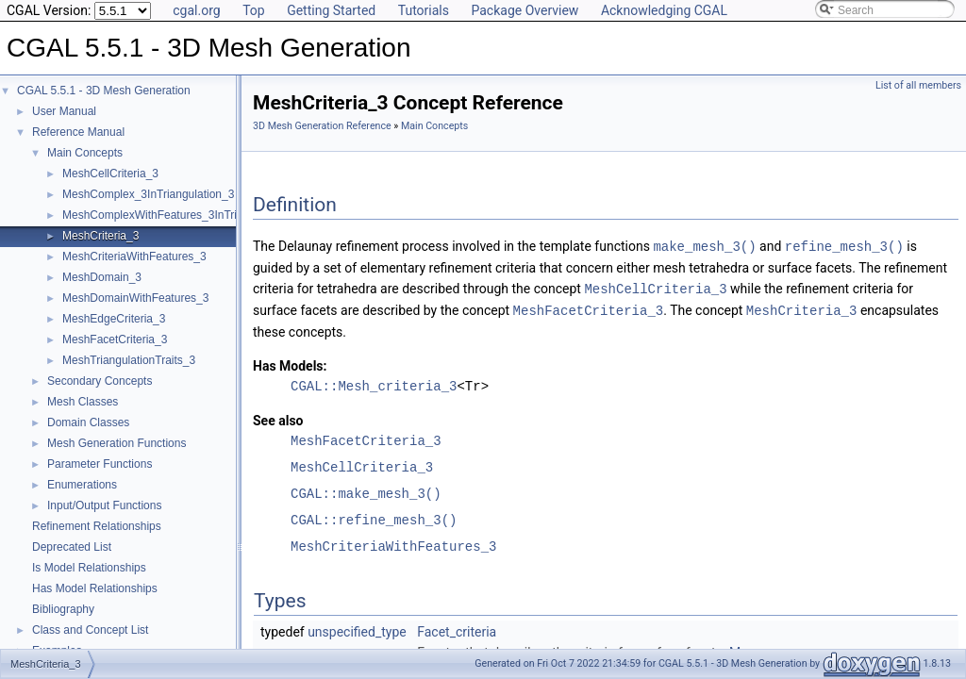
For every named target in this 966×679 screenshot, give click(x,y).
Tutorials (423, 10)
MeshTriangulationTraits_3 (128, 360)
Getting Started (331, 10)
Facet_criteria (456, 629)
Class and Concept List (90, 630)
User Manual (64, 111)
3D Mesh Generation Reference (322, 126)
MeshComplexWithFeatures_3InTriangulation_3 (182, 215)
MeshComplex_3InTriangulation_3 (148, 194)
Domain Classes (88, 422)
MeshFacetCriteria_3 (114, 339)
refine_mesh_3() (844, 246)
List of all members (918, 85)
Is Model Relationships (89, 567)
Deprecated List (71, 547)
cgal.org (196, 10)
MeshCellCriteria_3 (110, 173)
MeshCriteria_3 (100, 235)
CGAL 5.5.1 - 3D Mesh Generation (104, 90)
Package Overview (524, 10)
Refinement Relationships (96, 526)
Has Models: (290, 363)
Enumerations (82, 484)
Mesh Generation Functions (116, 443)
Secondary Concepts (99, 381)
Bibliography (63, 609)
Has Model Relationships (95, 588)
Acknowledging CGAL (664, 10)
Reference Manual (78, 132)
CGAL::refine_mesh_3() (374, 517)
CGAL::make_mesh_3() (366, 491)
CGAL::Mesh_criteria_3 (374, 383)
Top (253, 10)
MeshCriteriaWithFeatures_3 (134, 256)
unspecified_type (357, 629)
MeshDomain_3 (102, 277)
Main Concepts (85, 152)
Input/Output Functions (104, 505)
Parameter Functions (99, 464)
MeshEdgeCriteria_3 (113, 318)
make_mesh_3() (704, 246)
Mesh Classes (82, 401)
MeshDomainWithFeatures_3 (135, 298)
